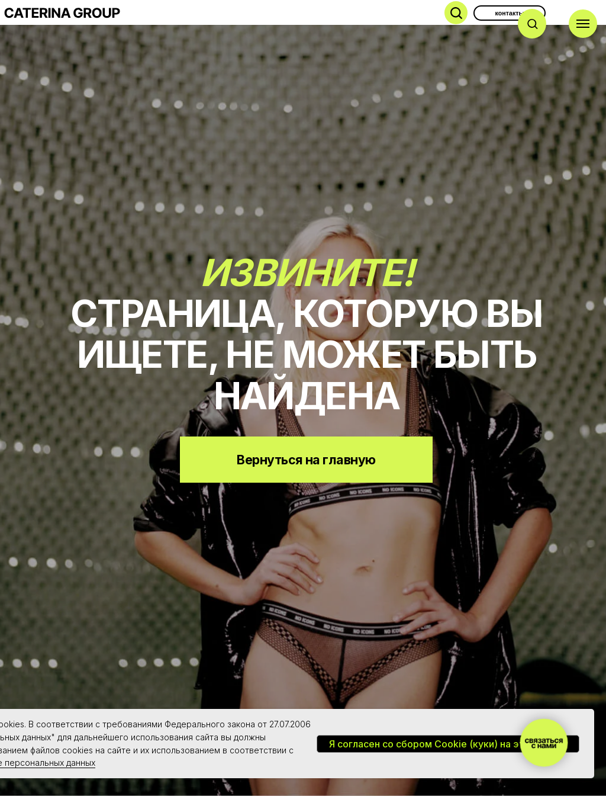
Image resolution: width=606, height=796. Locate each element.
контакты (509, 13)
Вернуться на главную (306, 459)
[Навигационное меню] (582, 24)
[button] (532, 23)
